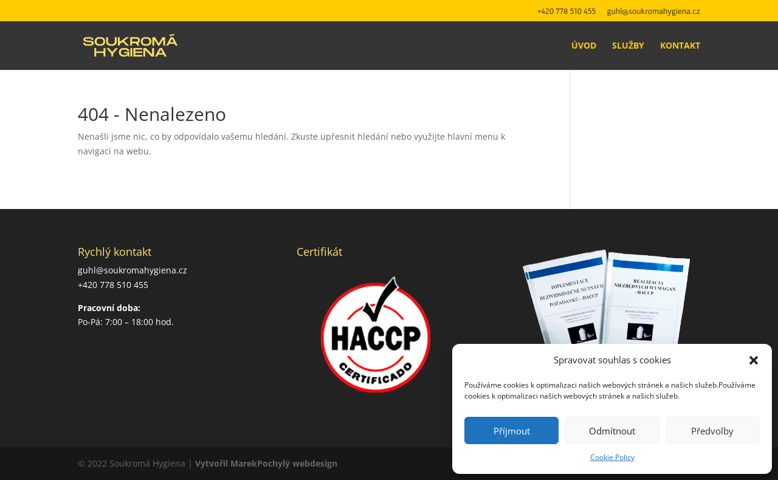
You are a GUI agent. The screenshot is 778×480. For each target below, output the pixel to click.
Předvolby (712, 431)
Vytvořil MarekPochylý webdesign (266, 463)
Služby (628, 46)
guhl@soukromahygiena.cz (653, 11)
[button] (754, 360)
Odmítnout (612, 431)
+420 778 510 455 (566, 11)
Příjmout (512, 431)
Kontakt (680, 46)
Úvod (583, 46)
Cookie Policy (612, 457)
